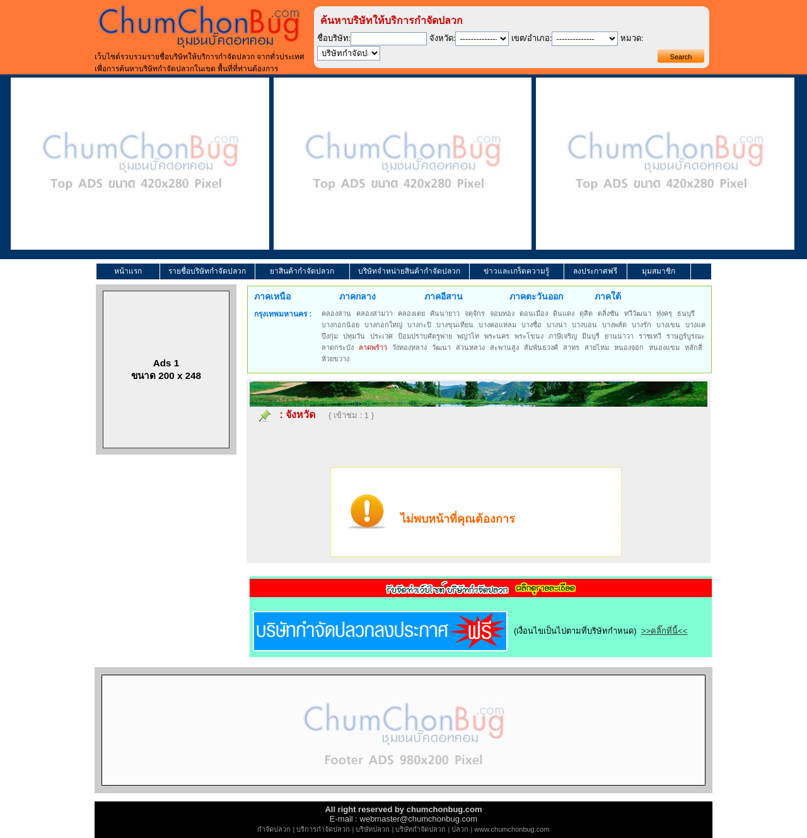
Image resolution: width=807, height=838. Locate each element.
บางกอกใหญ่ (383, 325)
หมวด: (632, 38)
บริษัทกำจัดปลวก (420, 829)
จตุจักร (475, 313)
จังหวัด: (442, 38)
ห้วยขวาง (335, 359)
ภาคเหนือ (272, 296)
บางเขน (668, 325)
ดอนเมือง (534, 313)
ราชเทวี (650, 336)
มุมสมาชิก (658, 271)
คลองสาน (336, 313)
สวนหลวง (470, 347)
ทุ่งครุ (664, 313)
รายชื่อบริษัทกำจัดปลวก (207, 271)
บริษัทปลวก (373, 829)
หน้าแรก (128, 271)
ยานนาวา (619, 336)
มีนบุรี (591, 336)
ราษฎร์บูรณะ (685, 336)
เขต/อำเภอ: (531, 38)
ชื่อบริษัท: (334, 38)
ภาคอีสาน (443, 296)
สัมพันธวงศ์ (541, 347)
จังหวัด (300, 414)
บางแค (695, 325)
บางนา (557, 325)
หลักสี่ (693, 347)
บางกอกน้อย (340, 325)
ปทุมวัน (354, 336)
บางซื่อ (531, 325)
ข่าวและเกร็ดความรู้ (516, 271)
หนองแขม (664, 347)
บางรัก (641, 325)
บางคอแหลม (497, 325)
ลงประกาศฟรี (595, 271)
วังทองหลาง (409, 347)
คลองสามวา (374, 313)
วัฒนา (441, 347)
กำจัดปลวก (274, 829)
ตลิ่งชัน (608, 313)
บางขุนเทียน (454, 325)
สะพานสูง (504, 347)
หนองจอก (629, 347)
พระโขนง (528, 336)
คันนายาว (445, 313)
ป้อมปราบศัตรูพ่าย (425, 336)
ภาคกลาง (357, 296)
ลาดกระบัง (338, 347)
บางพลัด (614, 325)
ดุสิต (586, 313)
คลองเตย (411, 313)
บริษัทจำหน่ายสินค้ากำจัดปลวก (409, 271)
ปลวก (459, 829)
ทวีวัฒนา (637, 313)
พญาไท (468, 336)
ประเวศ (381, 336)
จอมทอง (502, 313)
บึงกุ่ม (330, 336)
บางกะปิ (419, 325)
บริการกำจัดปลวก (323, 829)
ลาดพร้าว (373, 347)
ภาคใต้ (608, 296)
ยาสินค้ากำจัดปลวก (302, 271)
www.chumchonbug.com (511, 829)
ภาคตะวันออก (536, 296)
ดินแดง (563, 313)
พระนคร (496, 336)
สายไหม (596, 347)
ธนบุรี (686, 313)
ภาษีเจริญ (563, 336)
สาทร (571, 347)
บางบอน (584, 325)
